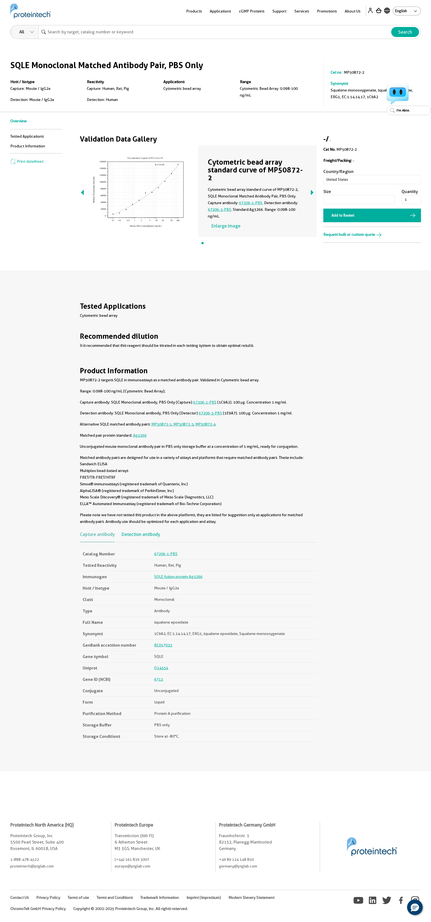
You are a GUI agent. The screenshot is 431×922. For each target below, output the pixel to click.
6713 (158, 679)
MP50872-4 (205, 424)
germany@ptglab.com (238, 866)
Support (279, 11)
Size (327, 191)
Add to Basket (342, 215)
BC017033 (163, 645)
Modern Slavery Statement (251, 897)
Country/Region (338, 171)
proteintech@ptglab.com (32, 866)
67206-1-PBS (250, 203)
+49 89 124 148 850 (236, 859)
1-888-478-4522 (24, 859)
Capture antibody (97, 534)
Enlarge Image (225, 226)
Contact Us (19, 897)
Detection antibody (141, 534)
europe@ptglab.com (132, 866)
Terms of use (78, 897)
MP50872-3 (183, 424)
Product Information (27, 146)
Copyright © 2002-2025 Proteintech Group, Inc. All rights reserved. (130, 908)
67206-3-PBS (219, 209)
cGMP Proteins (251, 11)
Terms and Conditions (115, 897)
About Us (352, 11)
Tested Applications (27, 136)
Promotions (327, 11)
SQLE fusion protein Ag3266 (178, 576)
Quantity (410, 191)
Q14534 (161, 668)
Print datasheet (26, 161)
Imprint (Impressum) (203, 897)
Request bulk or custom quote (352, 234)
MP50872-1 (161, 424)
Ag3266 (140, 435)
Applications (220, 11)
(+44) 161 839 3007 (132, 859)
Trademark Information (159, 897)
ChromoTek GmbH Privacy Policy (38, 908)
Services (301, 11)
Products (194, 11)
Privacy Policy (48, 897)
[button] (415, 907)
